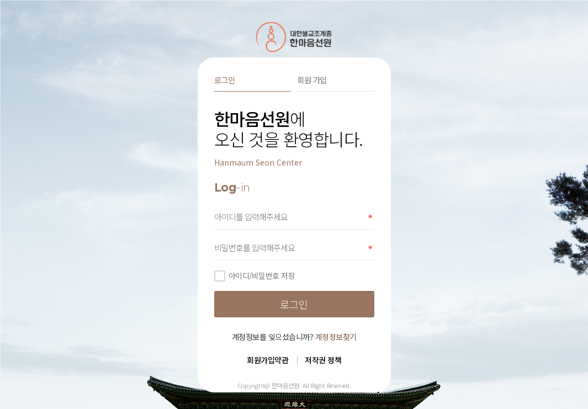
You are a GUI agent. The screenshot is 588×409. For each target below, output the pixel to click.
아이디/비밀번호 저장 (254, 275)
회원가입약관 (267, 359)
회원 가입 (312, 80)
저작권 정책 (323, 359)
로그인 (224, 80)
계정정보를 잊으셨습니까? (294, 336)
